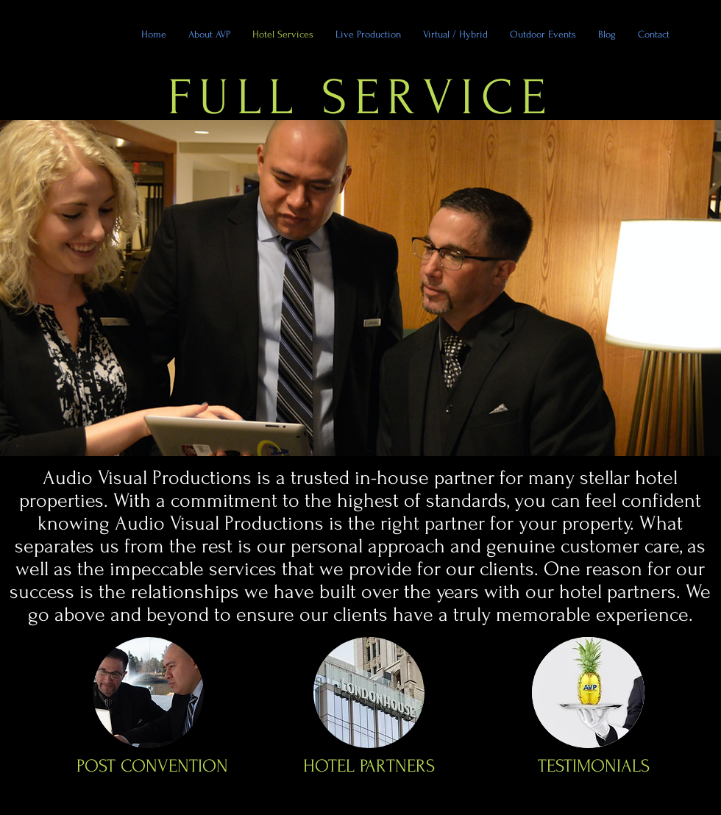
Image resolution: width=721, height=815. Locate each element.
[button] (543, 34)
